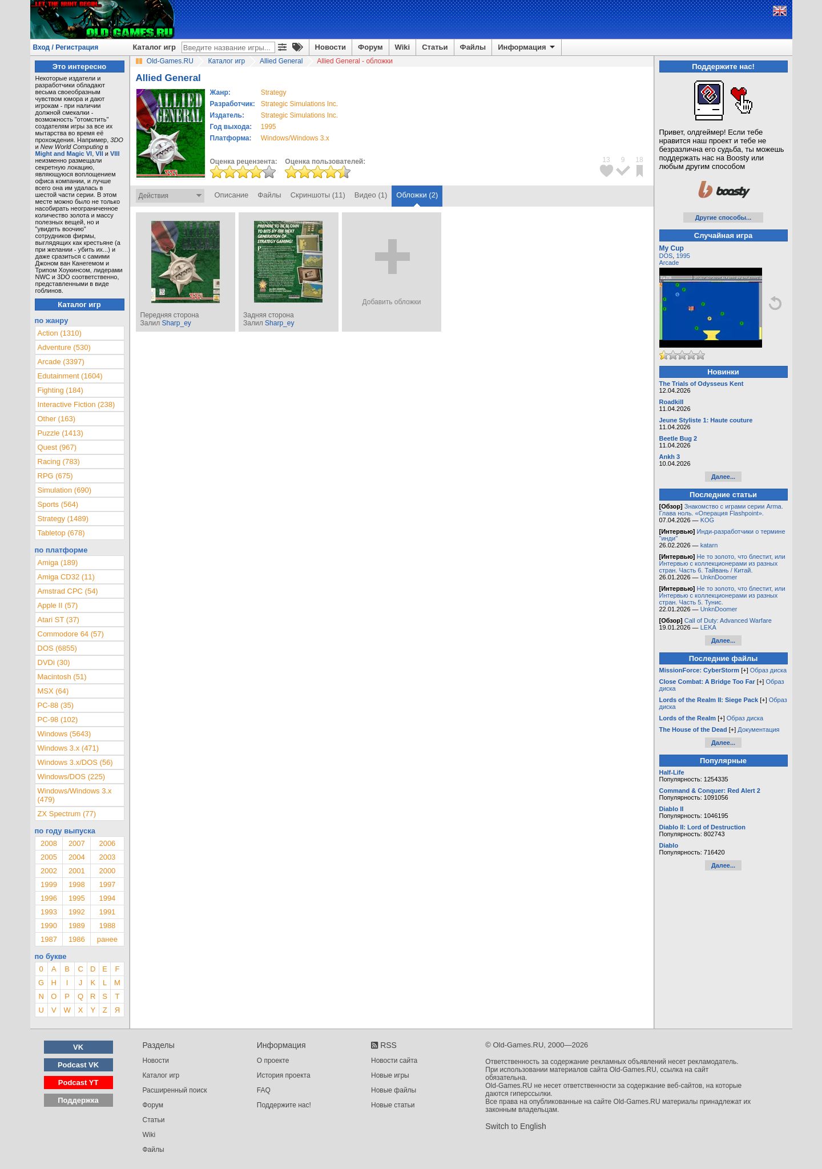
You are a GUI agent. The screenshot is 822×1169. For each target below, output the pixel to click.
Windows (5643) (64, 733)
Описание (232, 195)
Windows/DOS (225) (71, 776)
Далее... (723, 476)
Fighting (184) (60, 390)
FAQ (264, 1090)
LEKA (708, 627)
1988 (107, 925)
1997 (107, 884)
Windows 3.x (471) (68, 748)
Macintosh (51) (62, 676)
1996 (49, 898)
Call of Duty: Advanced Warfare (728, 620)
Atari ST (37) (58, 619)
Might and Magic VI (63, 153)
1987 (49, 939)
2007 (76, 843)
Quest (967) (57, 447)
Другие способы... (723, 217)
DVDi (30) (54, 662)
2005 (49, 857)
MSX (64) (53, 691)
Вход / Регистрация (66, 47)
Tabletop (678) (61, 533)
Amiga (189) (58, 562)
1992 (76, 912)
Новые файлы (393, 1090)
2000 (107, 870)
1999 (49, 884)
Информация (527, 47)
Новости (330, 47)
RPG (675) (55, 475)
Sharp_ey (176, 323)
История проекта (284, 1075)
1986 (76, 939)
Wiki (402, 47)
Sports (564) (58, 504)
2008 (49, 843)
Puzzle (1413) (60, 433)
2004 (76, 857)
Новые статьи (393, 1105)
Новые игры (390, 1075)
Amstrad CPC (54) (68, 591)
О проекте (273, 1061)
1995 (268, 127)
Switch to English (515, 1126)
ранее (107, 939)
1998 (76, 884)
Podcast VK (78, 1065)
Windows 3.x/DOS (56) (75, 762)
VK (78, 1047)
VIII (115, 153)
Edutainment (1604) (70, 376)
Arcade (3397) (61, 361)
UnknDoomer (719, 577)
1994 (107, 898)
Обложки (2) (417, 195)
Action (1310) (60, 333)
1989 (76, 925)
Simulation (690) (65, 490)
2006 (107, 843)
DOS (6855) (57, 648)
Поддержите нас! (284, 1105)
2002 (49, 870)
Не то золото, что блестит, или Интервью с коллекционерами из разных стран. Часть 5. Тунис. (722, 595)
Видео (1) (370, 195)
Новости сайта (394, 1061)
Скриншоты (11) (318, 195)
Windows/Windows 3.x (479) (75, 795)
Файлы (473, 47)
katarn (709, 545)
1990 (49, 925)
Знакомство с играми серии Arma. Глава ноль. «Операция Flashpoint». (721, 510)
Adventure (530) (64, 347)
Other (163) (56, 418)
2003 (107, 857)
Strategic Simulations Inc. (299, 104)
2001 (76, 870)
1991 (107, 912)
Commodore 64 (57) (71, 634)
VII (99, 153)
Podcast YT (78, 1082)
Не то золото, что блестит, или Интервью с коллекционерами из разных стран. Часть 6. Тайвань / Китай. (722, 563)
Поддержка (78, 1100)
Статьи (435, 47)
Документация (758, 729)
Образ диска (768, 670)
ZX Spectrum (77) (67, 813)
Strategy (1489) (63, 518)
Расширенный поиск (175, 1090)
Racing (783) (59, 461)
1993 (49, 912)
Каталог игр (154, 47)
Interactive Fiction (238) (76, 404)
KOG (707, 520)
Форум (370, 47)
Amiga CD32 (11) (66, 577)
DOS (666, 255)
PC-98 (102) (58, 719)
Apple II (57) (58, 605)
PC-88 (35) (56, 705)
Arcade (669, 262)
